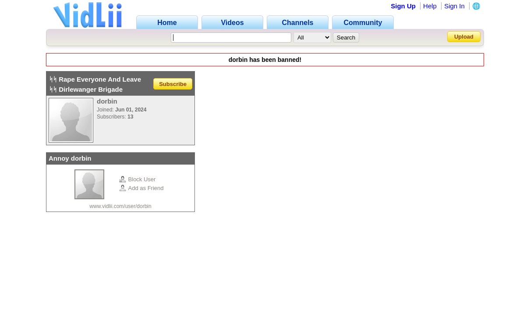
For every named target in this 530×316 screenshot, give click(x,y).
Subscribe (173, 83)
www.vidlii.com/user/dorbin (120, 206)
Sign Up (403, 6)
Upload (463, 36)
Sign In (454, 6)
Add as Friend (141, 188)
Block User (137, 179)
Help (430, 6)
